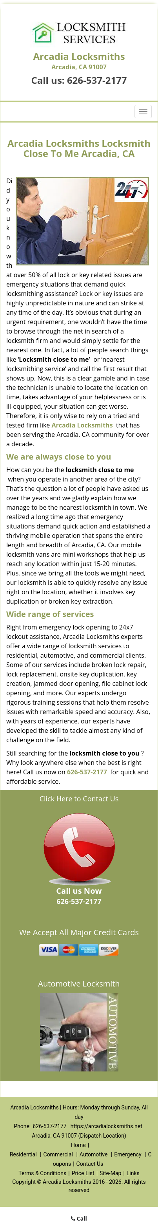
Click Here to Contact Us (79, 798)
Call (79, 1218)
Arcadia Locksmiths (82, 425)
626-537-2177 (97, 80)
